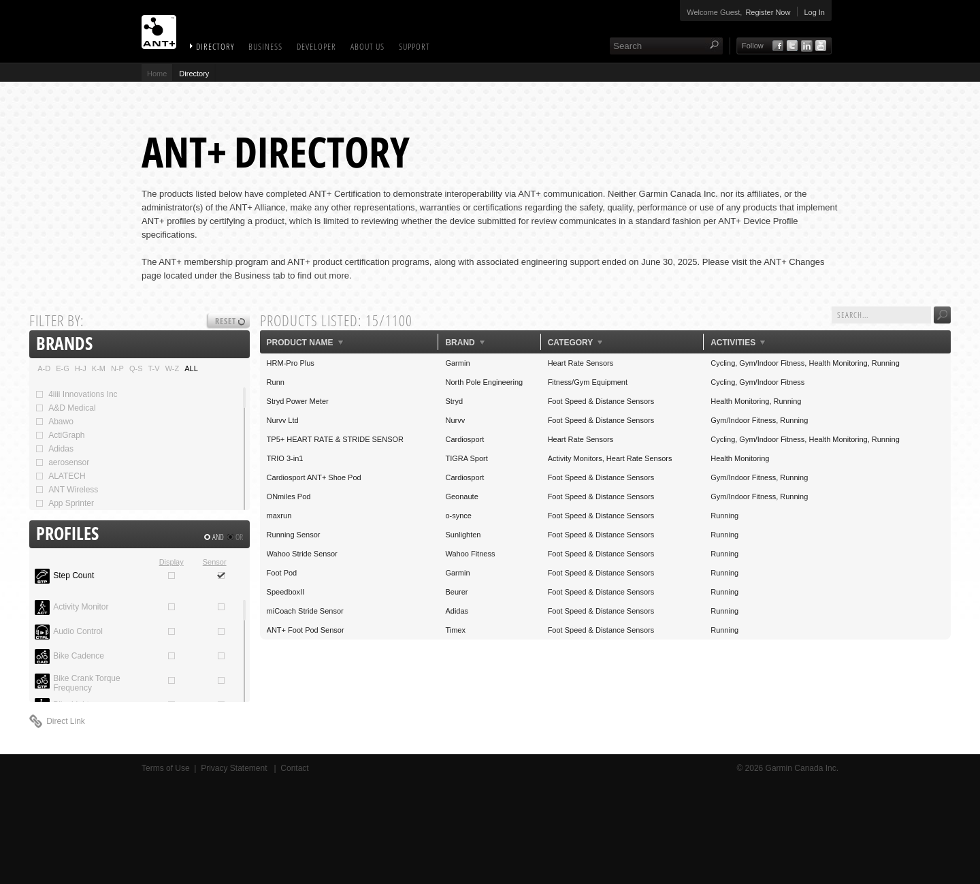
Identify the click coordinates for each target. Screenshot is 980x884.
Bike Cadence (78, 656)
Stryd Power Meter (298, 401)
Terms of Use (166, 768)
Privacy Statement (235, 768)
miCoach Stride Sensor (305, 611)
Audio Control (78, 631)
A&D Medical (65, 408)
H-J (80, 368)
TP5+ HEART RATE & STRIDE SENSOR (335, 439)
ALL (191, 368)
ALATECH (60, 476)
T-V (154, 368)
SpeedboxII (286, 592)
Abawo (54, 421)
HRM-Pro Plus (290, 363)
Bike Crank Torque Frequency (86, 683)
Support (414, 46)
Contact (294, 768)
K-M (98, 368)
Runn (275, 382)
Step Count (73, 575)
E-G (62, 368)
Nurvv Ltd (283, 420)
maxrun (279, 515)
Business (265, 46)
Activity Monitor (80, 607)
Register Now (767, 12)
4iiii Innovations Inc (76, 394)
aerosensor (62, 462)
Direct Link (65, 721)
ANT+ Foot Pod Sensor (305, 630)
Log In (814, 12)
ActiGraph (59, 435)
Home (157, 73)
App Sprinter (64, 503)
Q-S (136, 368)
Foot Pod (282, 573)
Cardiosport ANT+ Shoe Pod (314, 477)
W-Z (172, 368)
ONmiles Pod (289, 496)
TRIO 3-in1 (285, 458)
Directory (215, 46)
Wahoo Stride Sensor (302, 554)
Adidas (54, 449)
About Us (367, 46)
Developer (316, 46)
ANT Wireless (66, 489)
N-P (117, 368)
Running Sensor (294, 535)
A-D (43, 368)
